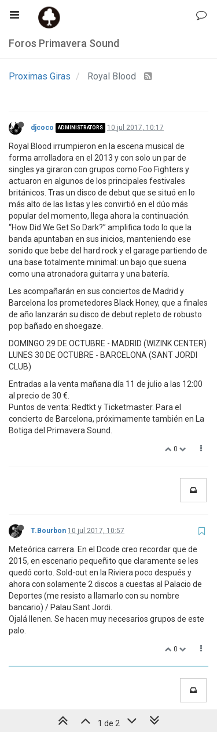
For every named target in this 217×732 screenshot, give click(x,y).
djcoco (42, 128)
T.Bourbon (48, 531)
